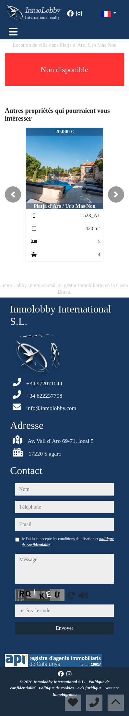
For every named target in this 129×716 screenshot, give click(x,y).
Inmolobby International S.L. (59, 681)
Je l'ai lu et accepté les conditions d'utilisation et (68, 542)
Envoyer (64, 628)
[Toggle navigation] (13, 32)
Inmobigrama (65, 694)
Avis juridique (90, 687)
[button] (13, 194)
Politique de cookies (57, 687)
